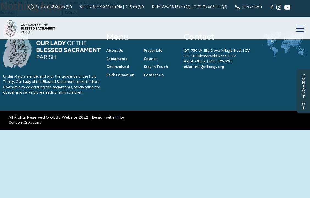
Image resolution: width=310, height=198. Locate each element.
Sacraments (116, 59)
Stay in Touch (156, 67)
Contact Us (303, 91)
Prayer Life (153, 51)
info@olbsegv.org (209, 67)
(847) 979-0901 (220, 61)
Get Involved (117, 67)
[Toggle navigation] (300, 21)
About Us (114, 51)
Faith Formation (120, 75)
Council (151, 59)
